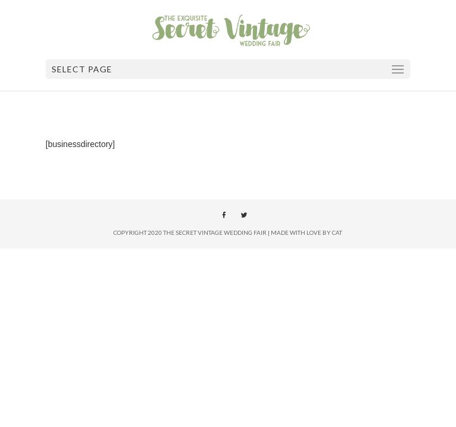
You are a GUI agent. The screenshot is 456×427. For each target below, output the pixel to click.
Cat (337, 232)
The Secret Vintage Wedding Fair (215, 232)
